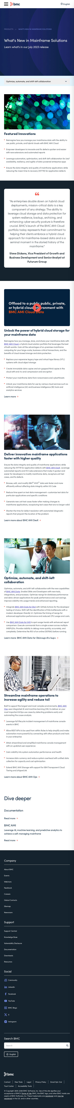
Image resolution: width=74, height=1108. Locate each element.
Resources (8, 961)
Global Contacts (10, 900)
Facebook (10, 994)
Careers (7, 894)
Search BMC (12, 1038)
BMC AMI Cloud (11, 344)
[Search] (68, 1045)
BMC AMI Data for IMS (20, 622)
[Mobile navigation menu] (37, 81)
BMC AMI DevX (53, 467)
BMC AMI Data (13, 591)
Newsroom (8, 912)
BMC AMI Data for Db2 (25, 606)
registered (49, 1096)
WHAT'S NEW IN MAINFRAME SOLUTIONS (35, 29)
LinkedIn (9, 987)
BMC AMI (10, 825)
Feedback (8, 888)
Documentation (13, 810)
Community (10, 980)
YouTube (9, 1000)
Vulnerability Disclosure (13, 943)
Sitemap (7, 906)
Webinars (8, 881)
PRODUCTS (8, 29)
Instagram (10, 1021)
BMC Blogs (10, 1007)
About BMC (8, 869)
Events (6, 875)
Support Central (10, 931)
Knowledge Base (10, 937)
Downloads (8, 955)
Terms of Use (26, 1093)
